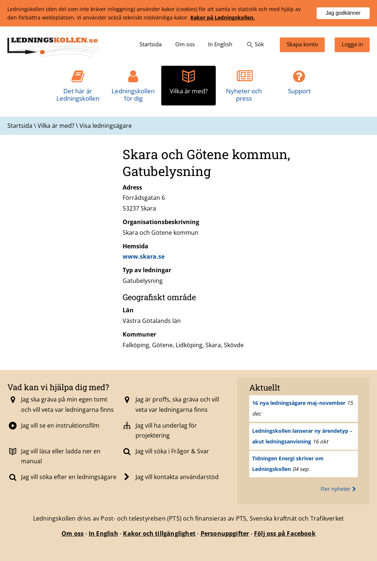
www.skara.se (144, 256)
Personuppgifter (225, 533)
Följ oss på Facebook (285, 533)
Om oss (72, 533)
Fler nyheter (339, 488)
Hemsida (135, 246)
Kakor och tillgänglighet (159, 533)
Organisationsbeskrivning (161, 222)
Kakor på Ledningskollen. (222, 17)
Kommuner (139, 334)
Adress (132, 187)
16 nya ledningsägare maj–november (298, 402)
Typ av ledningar (147, 270)
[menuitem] (150, 44)
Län (128, 310)
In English (103, 533)
